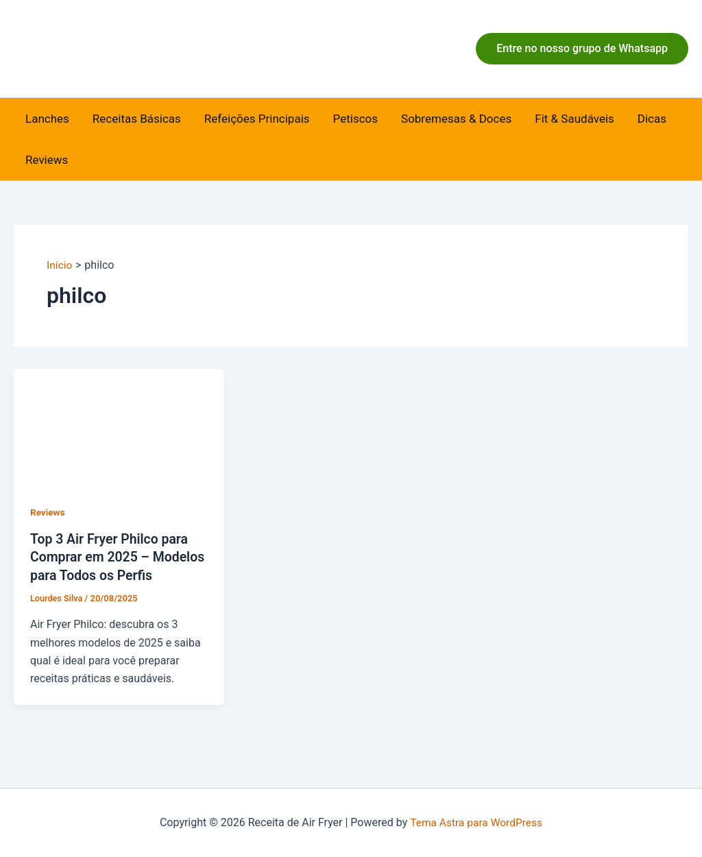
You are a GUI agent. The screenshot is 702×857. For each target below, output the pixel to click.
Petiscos (355, 118)
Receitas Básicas (137, 118)
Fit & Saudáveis (574, 118)
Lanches (47, 118)
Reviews (46, 160)
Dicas (652, 118)
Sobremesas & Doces (456, 118)
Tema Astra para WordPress (476, 822)
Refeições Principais (257, 118)
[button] (582, 48)
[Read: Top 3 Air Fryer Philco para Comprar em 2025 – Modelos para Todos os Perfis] (119, 426)
